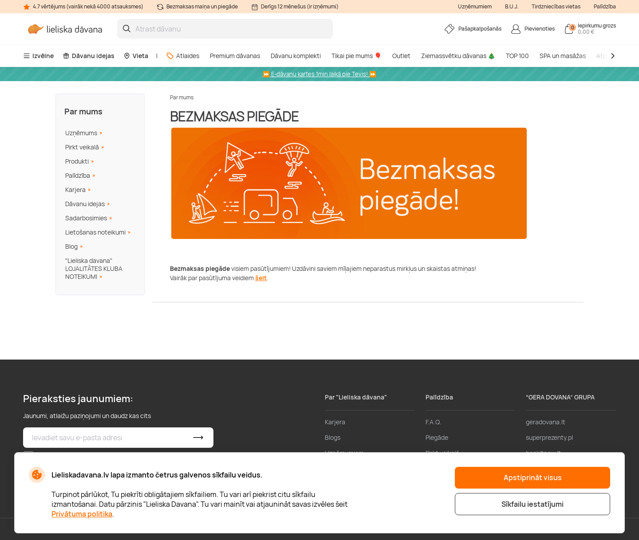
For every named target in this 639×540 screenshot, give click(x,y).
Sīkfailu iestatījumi (532, 504)
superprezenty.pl (549, 437)
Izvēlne (38, 55)
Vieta (135, 55)
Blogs (332, 437)
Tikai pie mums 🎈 (356, 55)
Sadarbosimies (86, 218)
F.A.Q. (434, 422)
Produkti (77, 161)
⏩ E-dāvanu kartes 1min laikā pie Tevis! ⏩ (319, 74)
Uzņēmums (81, 133)
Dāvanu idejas (88, 55)
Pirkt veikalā (82, 147)
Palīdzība (605, 6)
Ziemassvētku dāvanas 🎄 (458, 55)
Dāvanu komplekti (296, 55)
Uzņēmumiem (475, 6)
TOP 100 (517, 55)
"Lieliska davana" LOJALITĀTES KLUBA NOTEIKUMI (93, 268)
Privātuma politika (81, 514)
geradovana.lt (545, 422)
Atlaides (182, 55)
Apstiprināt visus (533, 477)
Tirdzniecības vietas (556, 6)
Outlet (401, 55)
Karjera (75, 189)
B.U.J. (511, 6)
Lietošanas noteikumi (95, 232)
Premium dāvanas (235, 55)
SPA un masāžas (563, 55)
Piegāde (437, 437)
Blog (71, 246)
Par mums (83, 111)
